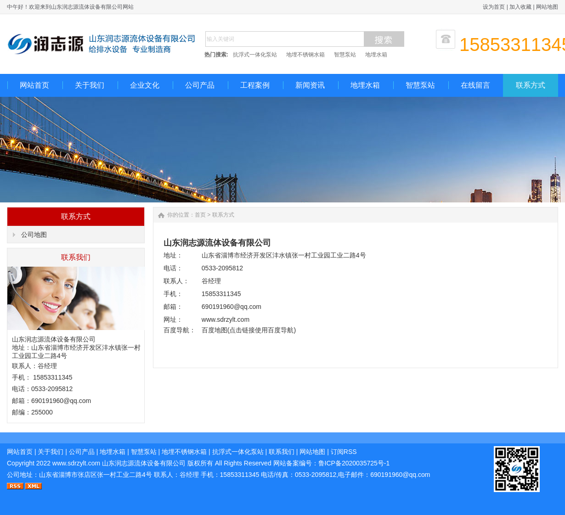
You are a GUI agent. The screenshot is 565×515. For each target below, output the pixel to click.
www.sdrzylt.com (76, 463)
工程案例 (255, 85)
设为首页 (494, 7)
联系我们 (281, 451)
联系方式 (530, 85)
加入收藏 (520, 7)
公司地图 (34, 234)
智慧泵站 (345, 54)
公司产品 (200, 85)
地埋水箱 (376, 54)
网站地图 (547, 7)
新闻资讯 (310, 85)
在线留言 (475, 85)
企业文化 (144, 85)
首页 (200, 215)
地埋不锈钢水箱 (305, 54)
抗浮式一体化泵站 (255, 54)
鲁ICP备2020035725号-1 (354, 463)
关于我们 (89, 85)
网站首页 (34, 85)
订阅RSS (344, 451)
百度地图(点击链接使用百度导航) (249, 330)
